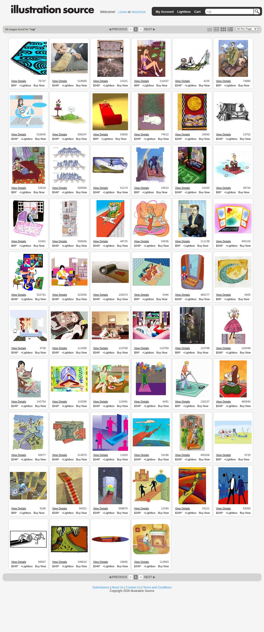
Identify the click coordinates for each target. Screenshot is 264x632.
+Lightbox (25, 85)
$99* (14, 85)
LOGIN (122, 12)
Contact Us (133, 587)
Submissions (100, 587)
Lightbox (184, 12)
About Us (118, 587)
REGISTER (139, 12)
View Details (18, 81)
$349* (55, 85)
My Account (165, 12)
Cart (197, 12)
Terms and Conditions (157, 587)
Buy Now (39, 85)
